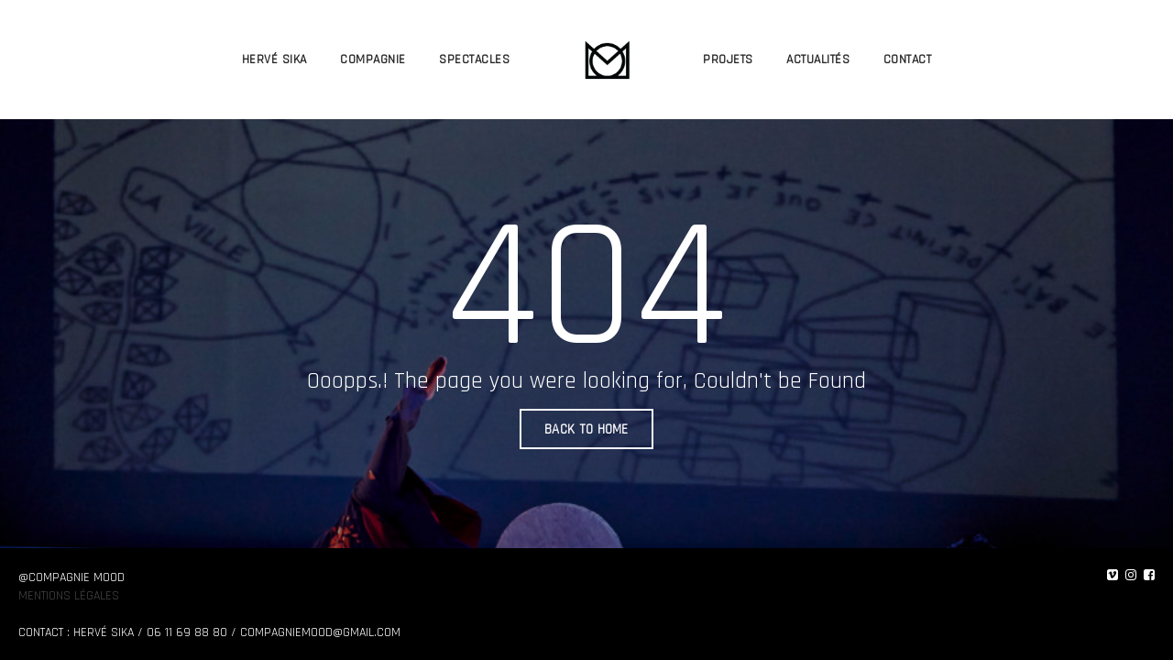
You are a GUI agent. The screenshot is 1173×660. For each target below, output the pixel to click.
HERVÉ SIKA (274, 59)
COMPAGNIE (373, 59)
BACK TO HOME (586, 429)
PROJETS (728, 59)
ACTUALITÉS (818, 59)
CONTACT (907, 59)
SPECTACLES (474, 59)
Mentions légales (68, 596)
